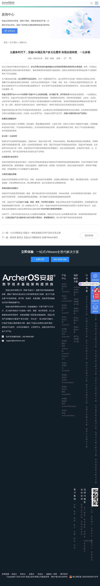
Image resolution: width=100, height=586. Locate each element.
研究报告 (91, 556)
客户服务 (84, 511)
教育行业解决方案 (87, 394)
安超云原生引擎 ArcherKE (65, 321)
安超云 (14, 574)
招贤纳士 (91, 520)
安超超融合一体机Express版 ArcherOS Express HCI (65, 350)
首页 (5, 42)
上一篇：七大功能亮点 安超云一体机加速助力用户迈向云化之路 (31, 233)
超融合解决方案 (76, 310)
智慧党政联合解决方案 (96, 471)
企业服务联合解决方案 (96, 416)
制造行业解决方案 (87, 372)
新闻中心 (91, 544)
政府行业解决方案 (87, 438)
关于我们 (13, 42)
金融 (74, 506)
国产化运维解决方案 (76, 338)
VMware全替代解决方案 (77, 291)
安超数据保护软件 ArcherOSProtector (65, 402)
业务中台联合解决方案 (96, 389)
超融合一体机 (51, 574)
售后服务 (84, 523)
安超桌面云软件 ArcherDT (65, 309)
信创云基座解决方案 (76, 301)
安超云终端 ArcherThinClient (65, 413)
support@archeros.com (15, 341)
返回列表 (89, 235)
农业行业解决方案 (87, 305)
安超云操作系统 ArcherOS (65, 288)
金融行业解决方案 (87, 328)
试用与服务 (85, 495)
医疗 (74, 526)
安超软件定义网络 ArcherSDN (65, 390)
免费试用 (40, 259)
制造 (74, 540)
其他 (74, 546)
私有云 (23, 574)
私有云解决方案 (76, 320)
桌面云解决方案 (76, 329)
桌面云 (31, 574)
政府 (74, 512)
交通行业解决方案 (87, 416)
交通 (74, 533)
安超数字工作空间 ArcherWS (65, 333)
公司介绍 (91, 508)
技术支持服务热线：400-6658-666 (20, 337)
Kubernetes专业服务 (84, 546)
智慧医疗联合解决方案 (96, 335)
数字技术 (64, 574)
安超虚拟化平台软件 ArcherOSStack (65, 378)
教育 (74, 519)
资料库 (84, 534)
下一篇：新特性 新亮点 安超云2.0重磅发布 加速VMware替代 (30, 237)
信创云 (40, 574)
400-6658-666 (60, 259)
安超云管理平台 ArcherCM (65, 367)
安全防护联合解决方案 (96, 362)
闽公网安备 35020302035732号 (83, 577)
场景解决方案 (76, 278)
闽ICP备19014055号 (59, 577)
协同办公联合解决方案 (96, 443)
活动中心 (91, 532)
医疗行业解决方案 (87, 350)
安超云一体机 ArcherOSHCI (65, 298)
